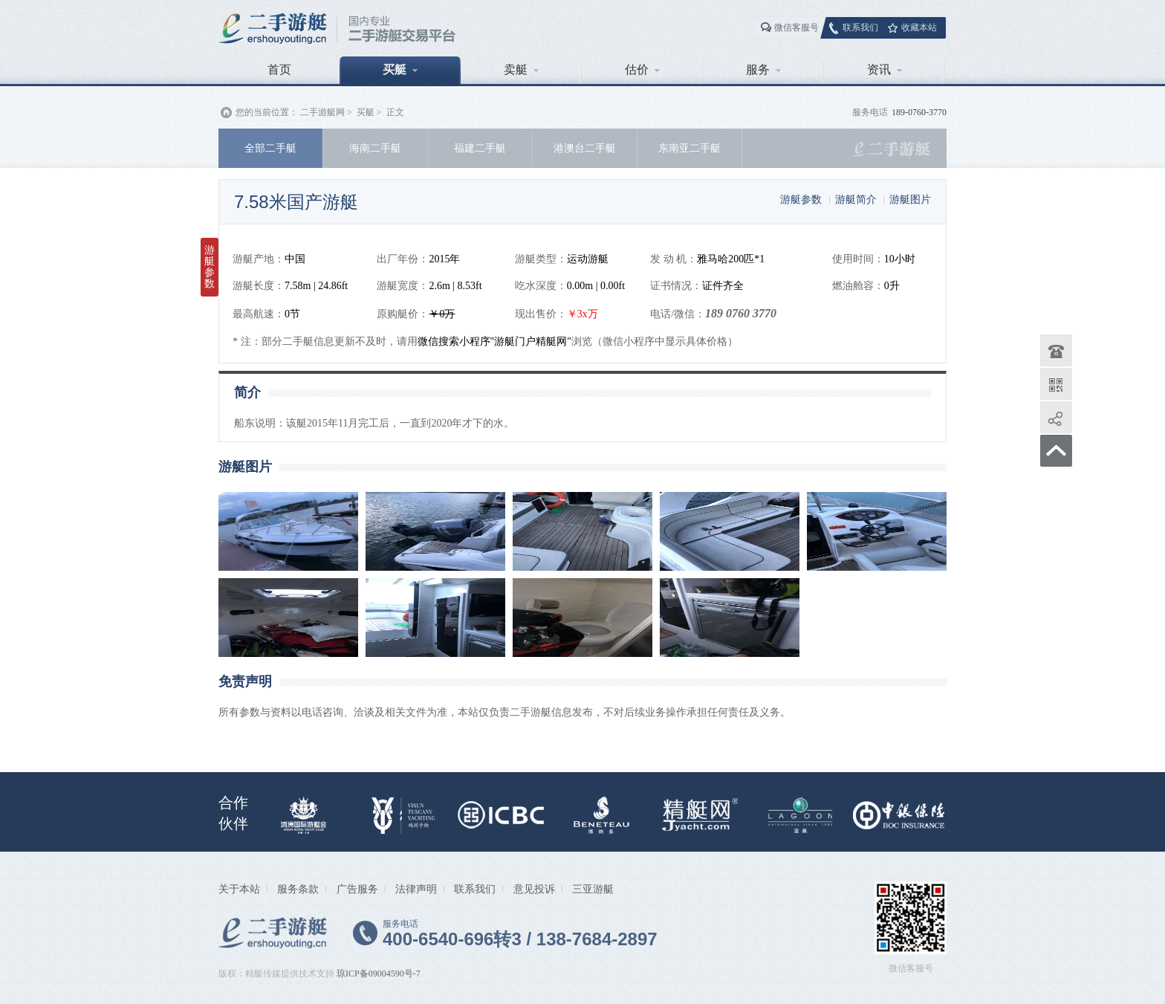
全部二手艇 (270, 148)
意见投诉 (534, 889)
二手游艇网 (322, 112)
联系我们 (860, 27)
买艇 (400, 69)
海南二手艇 (375, 148)
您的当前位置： (267, 112)
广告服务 (357, 889)
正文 (395, 112)
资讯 (884, 69)
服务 (763, 69)
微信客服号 (796, 27)
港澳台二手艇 (585, 148)
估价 (642, 69)
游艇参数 (801, 199)
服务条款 (298, 889)
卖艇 (521, 69)
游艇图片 (910, 199)
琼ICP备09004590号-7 (379, 973)
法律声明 (416, 889)
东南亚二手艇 (689, 148)
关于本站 (239, 889)
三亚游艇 (593, 889)
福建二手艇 (480, 148)
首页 (279, 69)
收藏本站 (919, 27)
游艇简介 (856, 199)
